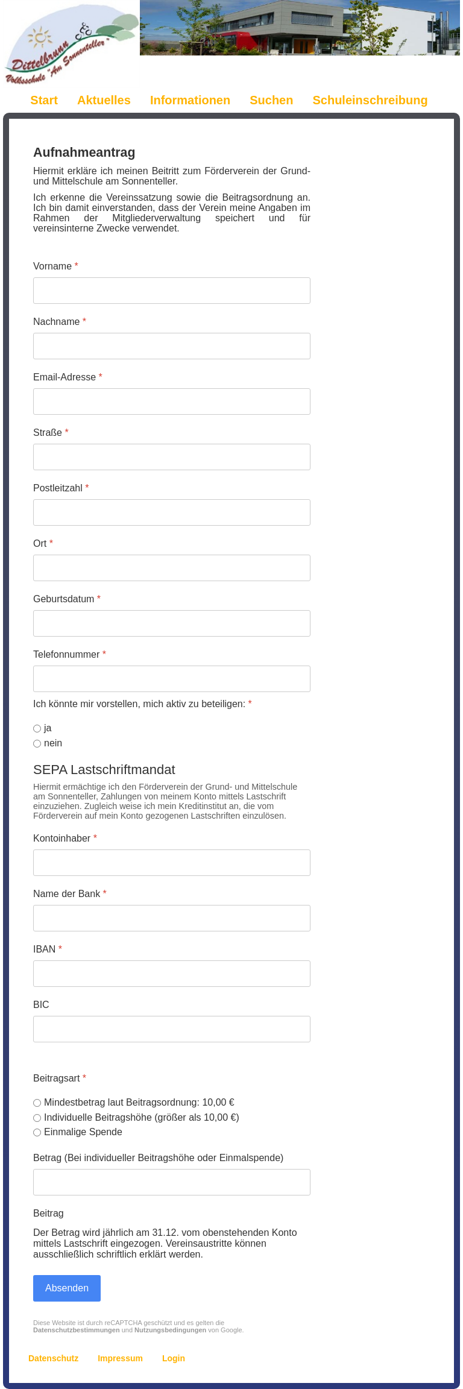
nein (53, 743)
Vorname (55, 266)
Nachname (59, 322)
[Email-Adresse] (171, 401)
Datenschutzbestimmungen (76, 1330)
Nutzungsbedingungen (170, 1330)
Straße (51, 432)
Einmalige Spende (83, 1132)
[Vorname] (171, 290)
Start (44, 100)
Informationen (190, 100)
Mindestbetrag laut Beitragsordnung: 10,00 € (139, 1102)
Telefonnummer (69, 654)
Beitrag (48, 1213)
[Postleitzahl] (171, 512)
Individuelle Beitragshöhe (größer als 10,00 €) (141, 1117)
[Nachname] (171, 346)
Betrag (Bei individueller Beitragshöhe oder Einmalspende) (158, 1158)
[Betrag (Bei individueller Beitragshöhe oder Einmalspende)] (171, 1182)
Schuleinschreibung (369, 100)
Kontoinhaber (65, 838)
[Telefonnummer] (171, 679)
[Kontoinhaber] (171, 862)
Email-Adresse (67, 377)
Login (173, 1358)
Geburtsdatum (67, 599)
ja (47, 728)
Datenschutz (53, 1358)
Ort (43, 543)
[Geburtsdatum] (171, 623)
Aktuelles (104, 100)
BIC (41, 1004)
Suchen (271, 100)
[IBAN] (171, 973)
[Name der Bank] (171, 918)
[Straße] (171, 457)
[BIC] (171, 1028)
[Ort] (171, 568)
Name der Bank (70, 894)
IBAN (47, 949)
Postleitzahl (61, 488)
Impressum (120, 1358)
